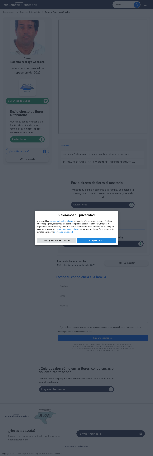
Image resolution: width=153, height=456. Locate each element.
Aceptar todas (96, 240)
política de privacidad (63, 232)
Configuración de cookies (56, 240)
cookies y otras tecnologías (61, 221)
